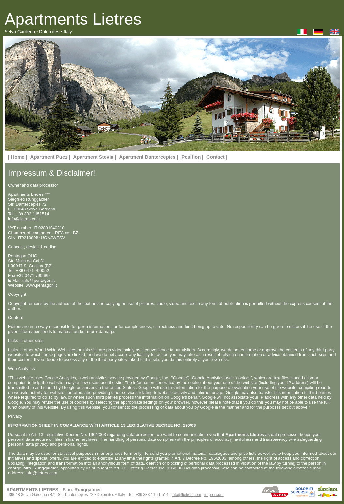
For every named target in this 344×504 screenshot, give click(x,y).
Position (191, 157)
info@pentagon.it (38, 280)
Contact (215, 157)
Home (17, 157)
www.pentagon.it (41, 285)
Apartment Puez (48, 157)
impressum (214, 494)
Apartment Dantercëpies (147, 157)
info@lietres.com (24, 218)
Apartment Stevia (93, 157)
